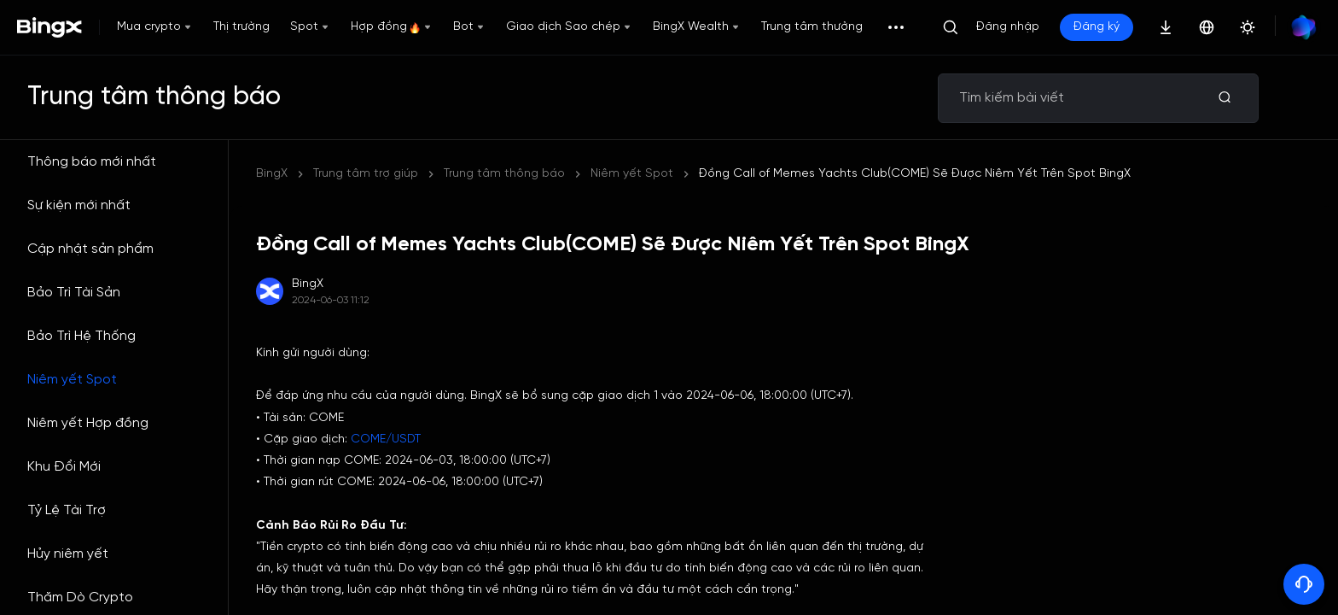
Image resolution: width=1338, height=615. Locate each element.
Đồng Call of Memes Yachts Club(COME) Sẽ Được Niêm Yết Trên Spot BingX (915, 173)
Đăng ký (1096, 26)
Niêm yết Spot (72, 379)
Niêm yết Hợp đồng (87, 423)
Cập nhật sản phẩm (90, 249)
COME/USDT (386, 439)
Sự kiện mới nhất (79, 205)
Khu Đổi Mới (64, 467)
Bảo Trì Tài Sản (73, 292)
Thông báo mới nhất (91, 162)
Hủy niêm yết (67, 554)
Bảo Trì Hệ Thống (81, 336)
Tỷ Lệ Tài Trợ (66, 510)
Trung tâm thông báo (504, 173)
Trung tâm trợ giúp (365, 173)
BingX (272, 173)
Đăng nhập (1007, 26)
